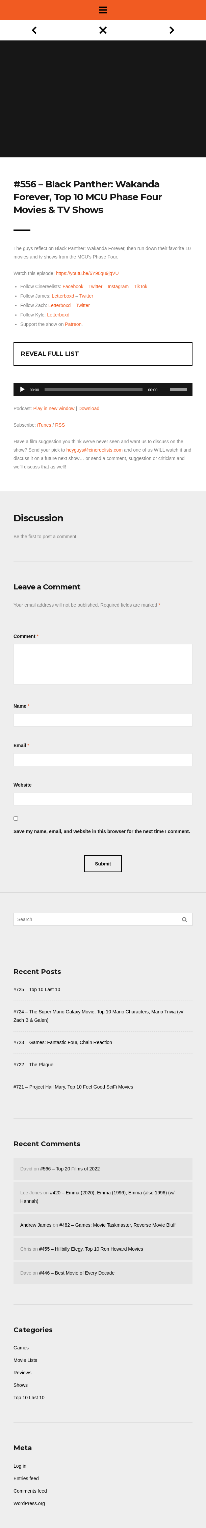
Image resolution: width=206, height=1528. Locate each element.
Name (20, 706)
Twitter (95, 286)
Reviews (22, 1372)
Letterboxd (63, 296)
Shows (21, 1385)
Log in (20, 1466)
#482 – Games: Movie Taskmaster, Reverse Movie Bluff (117, 1225)
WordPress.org (29, 1503)
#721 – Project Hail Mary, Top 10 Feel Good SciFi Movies (73, 1087)
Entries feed (26, 1478)
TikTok (140, 286)
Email (20, 745)
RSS (60, 425)
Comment (24, 636)
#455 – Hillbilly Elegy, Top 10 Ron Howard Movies (91, 1249)
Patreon (73, 324)
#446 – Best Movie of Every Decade (76, 1273)
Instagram (118, 286)
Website (22, 785)
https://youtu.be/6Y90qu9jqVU (87, 273)
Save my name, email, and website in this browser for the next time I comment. (102, 831)
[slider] (94, 389)
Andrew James (36, 1225)
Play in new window (53, 408)
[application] (103, 387)
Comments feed (30, 1491)
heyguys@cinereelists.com (94, 450)
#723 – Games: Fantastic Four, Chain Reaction (63, 1042)
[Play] (22, 389)
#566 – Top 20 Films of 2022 (70, 1168)
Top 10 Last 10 (29, 1397)
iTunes (44, 425)
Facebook (72, 286)
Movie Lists (25, 1360)
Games (21, 1347)
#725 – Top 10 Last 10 (37, 989)
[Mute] (164, 379)
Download (88, 408)
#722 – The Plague (33, 1064)
